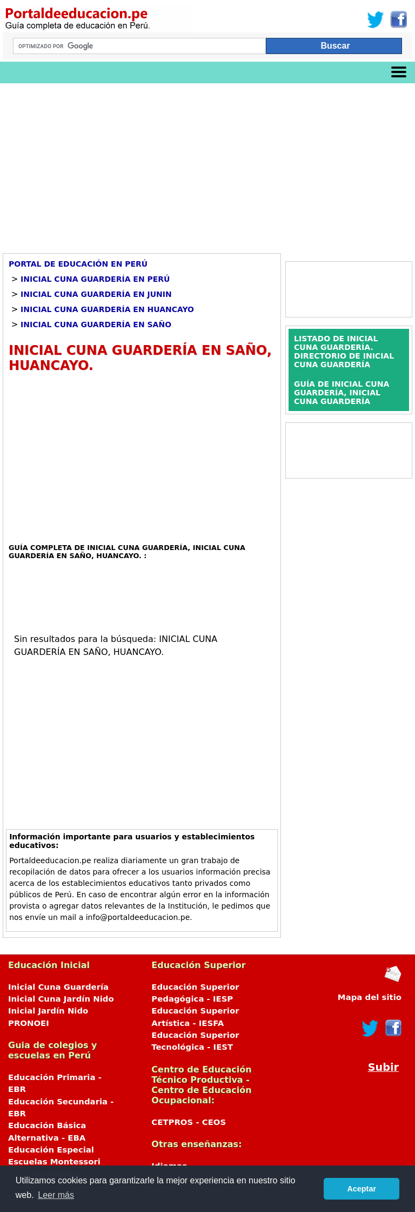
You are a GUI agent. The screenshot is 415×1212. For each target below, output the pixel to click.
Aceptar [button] (361, 1188)
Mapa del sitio (369, 997)
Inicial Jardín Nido (48, 1011)
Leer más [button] (56, 1195)
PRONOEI (28, 1023)
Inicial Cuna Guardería (58, 987)
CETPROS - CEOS (188, 1122)
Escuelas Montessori (54, 1162)
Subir (383, 1067)
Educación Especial (51, 1150)
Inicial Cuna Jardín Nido (61, 999)
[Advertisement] (207, 164)
